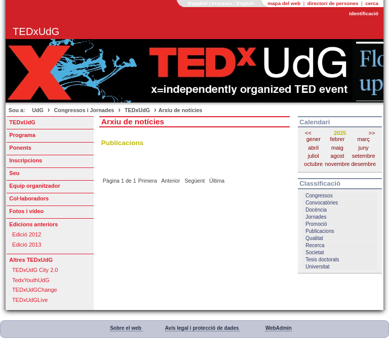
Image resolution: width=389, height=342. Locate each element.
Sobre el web (126, 328)
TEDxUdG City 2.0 (35, 270)
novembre (337, 164)
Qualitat (314, 238)
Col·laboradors (29, 198)
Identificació (363, 13)
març (363, 139)
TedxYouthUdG (31, 280)
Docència (316, 210)
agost (337, 156)
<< (308, 133)
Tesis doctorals (322, 259)
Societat (314, 252)
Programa (22, 135)
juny (364, 148)
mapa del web (284, 3)
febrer (337, 139)
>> (372, 133)
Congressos (318, 195)
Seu (14, 173)
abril (313, 148)
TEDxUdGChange (34, 290)
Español (198, 3)
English (246, 3)
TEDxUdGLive (30, 300)
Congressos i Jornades (84, 110)
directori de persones (333, 3)
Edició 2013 (27, 245)
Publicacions (319, 231)
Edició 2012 (27, 234)
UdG (38, 110)
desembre (363, 164)
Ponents (20, 148)
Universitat (317, 266)
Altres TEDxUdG (31, 260)
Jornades (315, 217)
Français (223, 3)
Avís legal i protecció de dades (203, 328)
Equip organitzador (34, 186)
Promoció (316, 224)
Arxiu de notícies (181, 110)
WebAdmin (278, 328)
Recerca (314, 245)
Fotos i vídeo (26, 211)
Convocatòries (321, 203)
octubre (313, 164)
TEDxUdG (137, 110)
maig (337, 148)
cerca (371, 3)
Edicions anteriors (33, 224)
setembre (363, 156)
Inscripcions (25, 160)
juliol (313, 156)
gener (313, 139)
